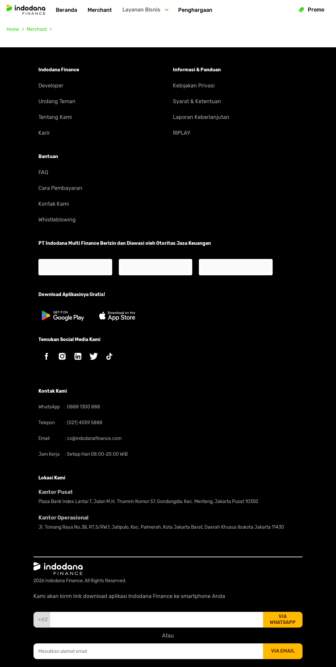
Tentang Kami (55, 117)
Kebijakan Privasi (194, 85)
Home (13, 29)
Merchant (100, 10)
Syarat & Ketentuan (197, 101)
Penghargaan (195, 10)
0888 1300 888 (83, 407)
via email (283, 651)
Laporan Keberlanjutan (201, 117)
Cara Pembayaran (60, 188)
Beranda (66, 10)
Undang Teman (56, 101)
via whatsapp (283, 619)
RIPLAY (181, 133)
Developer (50, 85)
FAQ (43, 172)
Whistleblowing (57, 220)
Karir (44, 133)
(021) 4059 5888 (84, 423)
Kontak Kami (53, 204)
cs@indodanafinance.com (93, 438)
